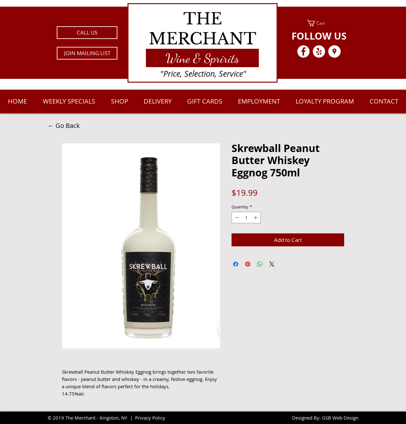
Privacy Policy (150, 418)
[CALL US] (87, 32)
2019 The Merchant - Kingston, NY (90, 418)
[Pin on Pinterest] (248, 264)
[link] (319, 23)
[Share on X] (272, 264)
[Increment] (256, 217)
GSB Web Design (340, 418)
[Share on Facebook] (235, 264)
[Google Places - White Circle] (334, 51)
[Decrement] (236, 217)
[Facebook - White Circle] (303, 51)
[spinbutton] (246, 217)
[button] (87, 53)
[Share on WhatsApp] (260, 264)
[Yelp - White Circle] (319, 51)
